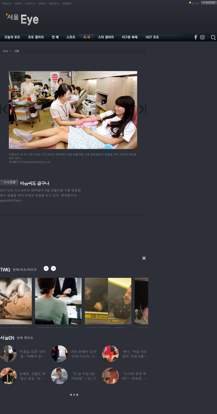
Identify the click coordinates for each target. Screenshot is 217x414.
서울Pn (18, 3)
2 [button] (74, 395)
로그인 (195, 3)
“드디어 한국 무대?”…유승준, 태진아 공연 (134, 378)
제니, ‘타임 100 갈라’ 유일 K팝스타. (134, 356)
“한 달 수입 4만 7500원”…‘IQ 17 (83, 376)
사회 (16, 51)
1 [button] (71, 395)
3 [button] (77, 395)
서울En (42, 3)
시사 (5, 51)
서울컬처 (67, 3)
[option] (23, 300)
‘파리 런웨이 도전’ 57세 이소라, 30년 (83, 356)
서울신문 (6, 3)
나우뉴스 (30, 3)
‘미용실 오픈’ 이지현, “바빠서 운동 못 (32, 356)
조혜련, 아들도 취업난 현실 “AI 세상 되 (32, 378)
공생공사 (54, 3)
